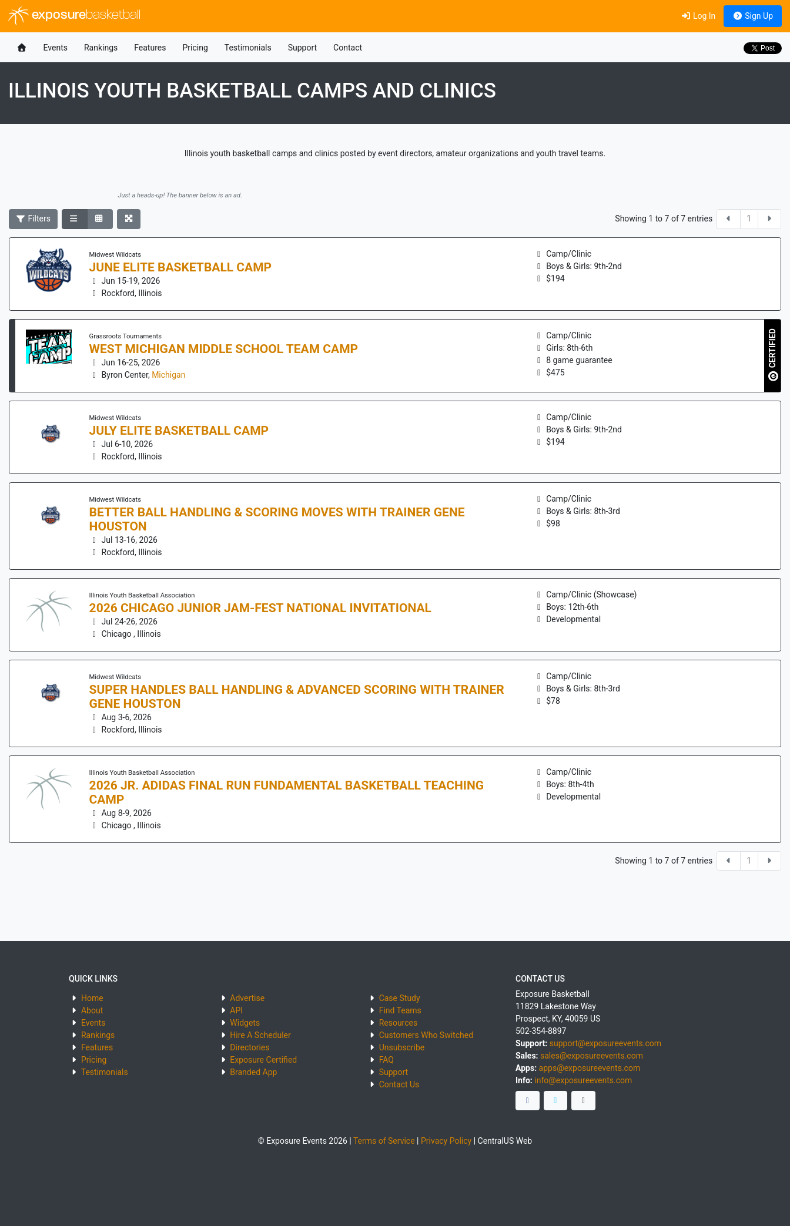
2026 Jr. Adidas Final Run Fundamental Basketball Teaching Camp (286, 792)
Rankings (101, 47)
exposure (74, 15)
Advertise (247, 998)
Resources (398, 1022)
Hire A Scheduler (260, 1035)
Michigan (168, 374)
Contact (347, 47)
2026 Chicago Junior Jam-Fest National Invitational (260, 608)
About (92, 1010)
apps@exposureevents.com (590, 1068)
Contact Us (399, 1084)
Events (55, 47)
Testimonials (248, 47)
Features (150, 47)
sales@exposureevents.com (591, 1055)
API (236, 1010)
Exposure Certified (263, 1059)
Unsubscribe (402, 1047)
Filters (33, 218)
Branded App (253, 1072)
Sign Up (752, 16)
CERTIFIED (773, 354)
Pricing (194, 47)
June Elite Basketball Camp (180, 267)
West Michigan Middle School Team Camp (224, 349)
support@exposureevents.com (605, 1043)
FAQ (386, 1059)
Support (302, 47)
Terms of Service (384, 1141)
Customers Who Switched (426, 1035)
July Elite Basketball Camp (179, 431)
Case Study (399, 998)
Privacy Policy (446, 1141)
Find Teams (400, 1010)
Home (92, 998)
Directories (249, 1047)
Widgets (245, 1022)
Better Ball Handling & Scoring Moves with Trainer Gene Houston (277, 519)
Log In (698, 16)
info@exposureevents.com (583, 1080)
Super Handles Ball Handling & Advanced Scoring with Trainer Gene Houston (296, 697)
